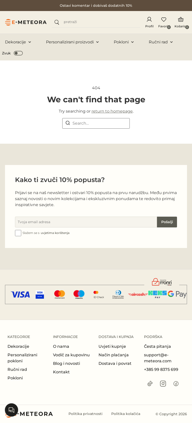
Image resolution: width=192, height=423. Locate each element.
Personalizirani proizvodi (72, 42)
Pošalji (167, 222)
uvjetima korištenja (55, 233)
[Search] (67, 123)
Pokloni (124, 42)
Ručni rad (161, 42)
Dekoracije (18, 42)
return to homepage (112, 111)
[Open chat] (11, 410)
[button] (12, 53)
